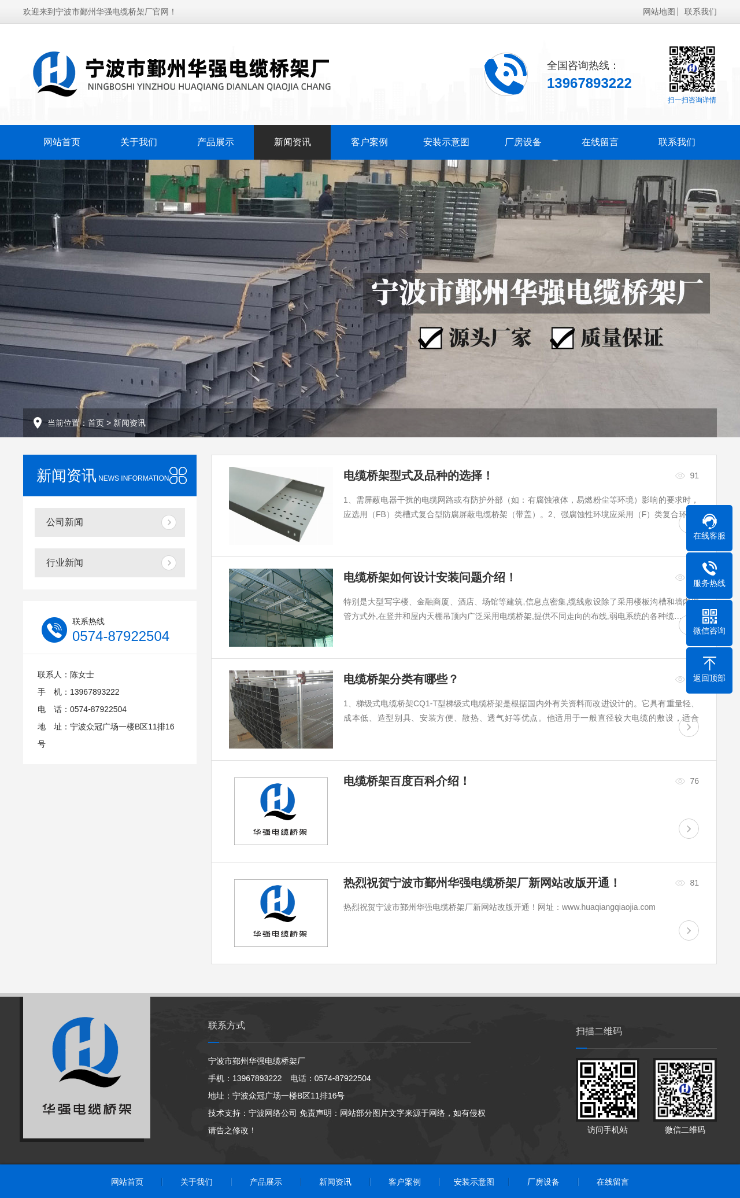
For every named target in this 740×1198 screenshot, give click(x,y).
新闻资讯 (292, 142)
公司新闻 (64, 522)
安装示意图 (446, 142)
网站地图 (659, 11)
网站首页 (61, 142)
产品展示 (215, 142)
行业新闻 (64, 562)
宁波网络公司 (273, 1113)
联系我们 (700, 11)
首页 (96, 422)
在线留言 (600, 142)
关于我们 (138, 142)
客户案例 (369, 142)
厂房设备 (523, 142)
